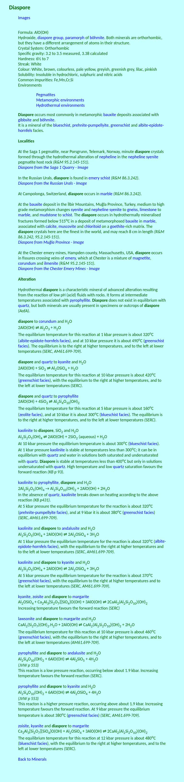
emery (94, 178)
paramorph (74, 37)
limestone (148, 209)
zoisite (38, 596)
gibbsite (25, 120)
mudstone (48, 215)
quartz (23, 305)
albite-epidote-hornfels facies (44, 340)
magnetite (141, 258)
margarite (80, 596)
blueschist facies (115, 414)
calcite (51, 226)
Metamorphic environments (60, 100)
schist (105, 178)
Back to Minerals (32, 759)
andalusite (71, 528)
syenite (77, 209)
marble (106, 193)
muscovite (67, 226)
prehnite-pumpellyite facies (42, 512)
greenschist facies (34, 380)
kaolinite (25, 430)
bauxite (109, 114)
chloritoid (92, 226)
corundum (27, 263)
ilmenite (51, 263)
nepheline (107, 156)
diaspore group (50, 37)
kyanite (64, 362)
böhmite (97, 37)
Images (24, 17)
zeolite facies (30, 414)
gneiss (132, 209)
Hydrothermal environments (60, 105)
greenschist (120, 125)
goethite (117, 226)
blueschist (61, 125)
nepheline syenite (143, 156)
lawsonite (26, 618)
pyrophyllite (80, 300)
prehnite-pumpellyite (90, 125)
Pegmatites (45, 94)
